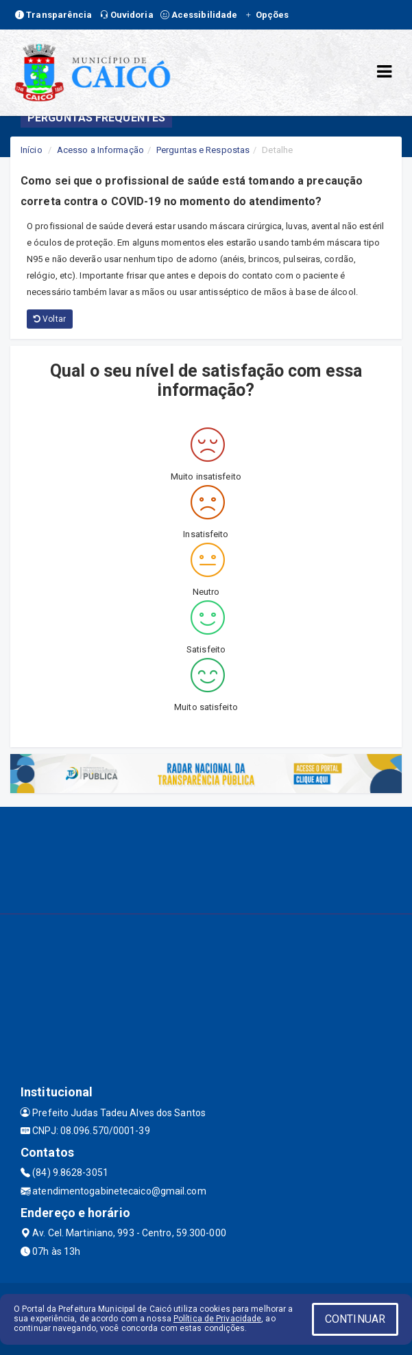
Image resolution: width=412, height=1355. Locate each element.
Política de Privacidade (217, 1318)
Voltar (50, 319)
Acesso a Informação (100, 150)
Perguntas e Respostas (203, 150)
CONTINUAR (355, 1318)
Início (32, 150)
